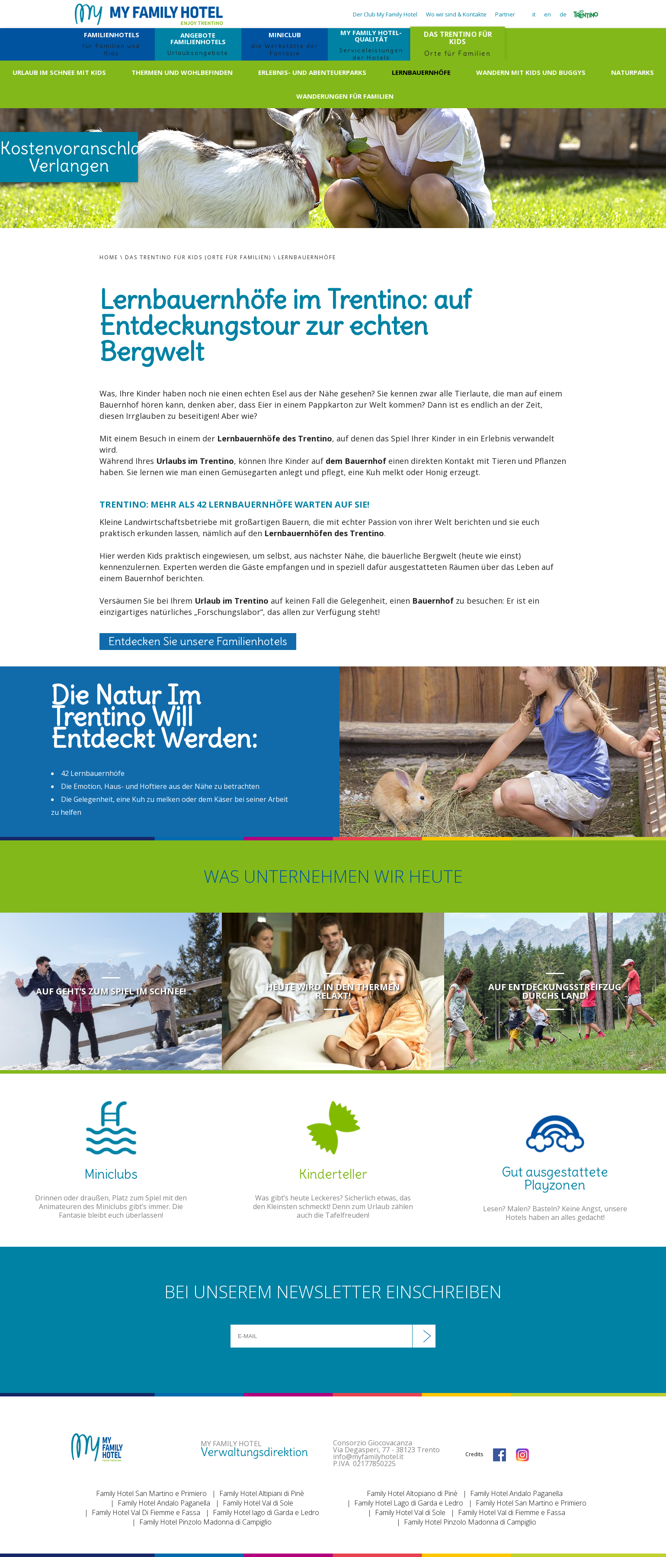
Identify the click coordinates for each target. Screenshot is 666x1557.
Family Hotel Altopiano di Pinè (412, 1493)
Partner (505, 14)
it (533, 14)
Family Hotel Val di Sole (258, 1503)
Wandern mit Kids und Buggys (531, 72)
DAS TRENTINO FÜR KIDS (457, 43)
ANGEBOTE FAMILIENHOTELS (198, 44)
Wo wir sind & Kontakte (456, 14)
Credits (474, 1454)
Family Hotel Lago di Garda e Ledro (408, 1503)
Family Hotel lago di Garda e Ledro (266, 1512)
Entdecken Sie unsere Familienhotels (198, 641)
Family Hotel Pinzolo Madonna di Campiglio (205, 1522)
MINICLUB (284, 43)
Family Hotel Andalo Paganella (164, 1503)
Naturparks (632, 72)
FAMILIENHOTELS (111, 43)
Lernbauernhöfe (421, 72)
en (547, 14)
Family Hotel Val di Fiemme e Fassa (511, 1512)
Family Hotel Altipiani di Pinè (261, 1493)
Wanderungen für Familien (345, 96)
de (563, 14)
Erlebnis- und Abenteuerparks (312, 72)
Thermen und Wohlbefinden (182, 72)
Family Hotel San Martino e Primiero (151, 1493)
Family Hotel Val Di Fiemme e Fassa (146, 1512)
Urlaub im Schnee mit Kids (59, 72)
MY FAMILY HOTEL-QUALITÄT (371, 44)
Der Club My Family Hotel (385, 14)
